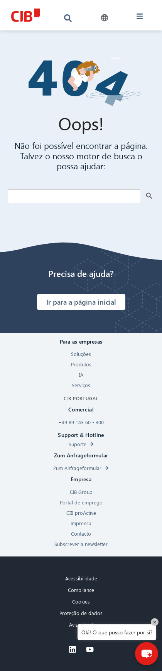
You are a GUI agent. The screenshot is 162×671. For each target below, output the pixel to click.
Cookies (81, 601)
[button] (104, 18)
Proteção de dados (81, 613)
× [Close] (155, 621)
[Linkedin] (72, 649)
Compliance (81, 590)
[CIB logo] (25, 15)
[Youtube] (90, 649)
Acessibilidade (81, 578)
